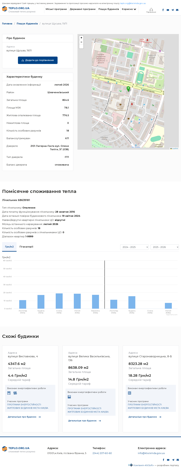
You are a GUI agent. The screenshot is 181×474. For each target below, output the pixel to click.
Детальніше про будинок (24, 417)
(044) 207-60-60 (102, 453)
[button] (128, 89)
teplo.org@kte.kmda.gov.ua (133, 3)
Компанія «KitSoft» (144, 465)
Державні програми (83, 9)
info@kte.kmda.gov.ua (151, 453)
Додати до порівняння (39, 60)
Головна (7, 23)
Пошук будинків (108, 9)
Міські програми (56, 9)
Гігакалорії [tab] (26, 246)
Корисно (127, 9)
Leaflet (174, 148)
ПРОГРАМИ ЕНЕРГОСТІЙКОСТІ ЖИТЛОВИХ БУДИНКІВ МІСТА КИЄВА (27, 406)
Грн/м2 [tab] (9, 246)
